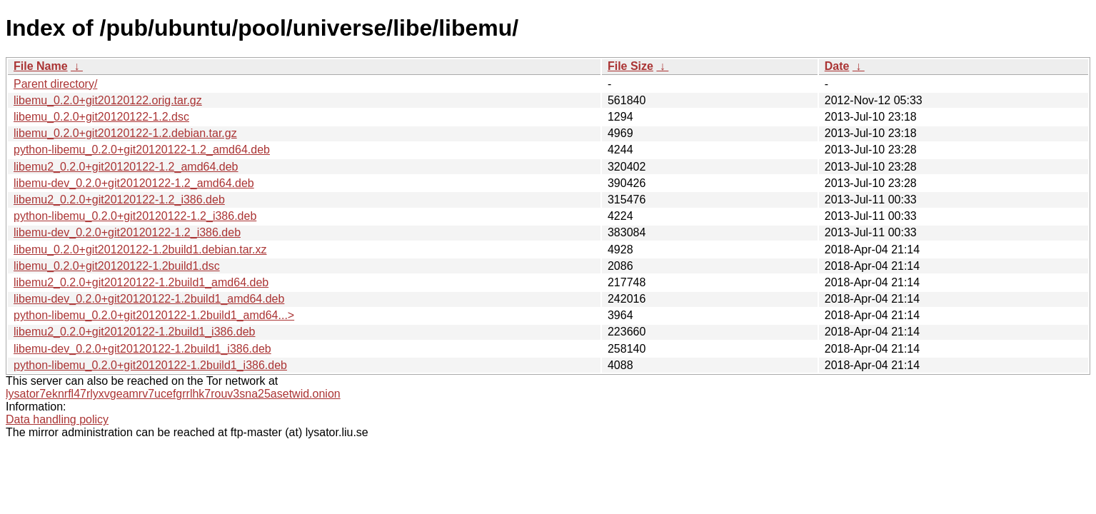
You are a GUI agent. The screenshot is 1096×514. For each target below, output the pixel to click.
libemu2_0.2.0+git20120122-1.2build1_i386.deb (135, 332)
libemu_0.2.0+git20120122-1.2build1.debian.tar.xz (140, 249)
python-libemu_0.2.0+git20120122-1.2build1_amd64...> (154, 315)
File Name (41, 66)
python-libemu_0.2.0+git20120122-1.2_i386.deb (135, 216)
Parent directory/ (55, 84)
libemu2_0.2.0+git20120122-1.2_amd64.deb (126, 167)
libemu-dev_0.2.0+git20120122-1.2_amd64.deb (134, 183)
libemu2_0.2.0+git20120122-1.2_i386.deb (119, 199)
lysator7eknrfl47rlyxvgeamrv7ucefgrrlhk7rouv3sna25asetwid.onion (173, 394)
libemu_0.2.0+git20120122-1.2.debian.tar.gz (125, 133)
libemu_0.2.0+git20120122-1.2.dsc (101, 117)
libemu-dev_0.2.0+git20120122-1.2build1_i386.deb (142, 349)
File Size (630, 66)
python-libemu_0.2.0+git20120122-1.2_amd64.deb (142, 149)
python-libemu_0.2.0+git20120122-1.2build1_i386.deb (150, 365)
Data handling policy (57, 419)
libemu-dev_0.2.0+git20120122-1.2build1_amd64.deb (149, 299)
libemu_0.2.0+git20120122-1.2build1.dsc (117, 266)
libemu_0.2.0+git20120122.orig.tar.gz (108, 100)
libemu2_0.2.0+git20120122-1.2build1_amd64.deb (141, 282)
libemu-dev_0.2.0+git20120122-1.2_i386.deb (127, 232)
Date (837, 66)
